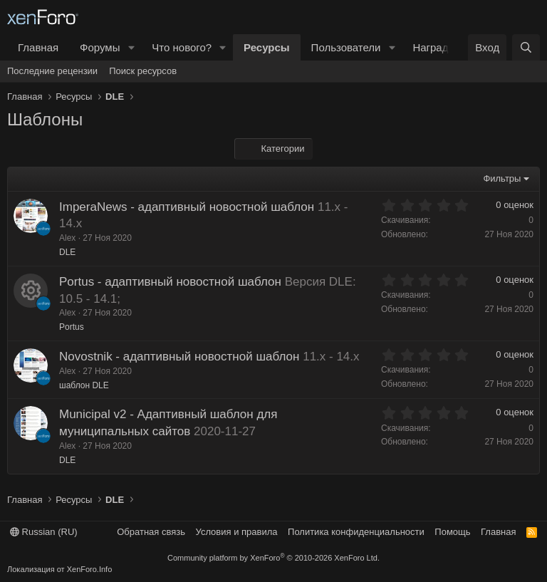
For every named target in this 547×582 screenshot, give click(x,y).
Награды (434, 47)
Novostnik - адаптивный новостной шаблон (179, 356)
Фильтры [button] (502, 178)
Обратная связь (151, 531)
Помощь (452, 531)
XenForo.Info (90, 569)
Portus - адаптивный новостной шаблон (170, 282)
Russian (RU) (44, 531)
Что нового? (182, 47)
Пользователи (346, 47)
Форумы (100, 47)
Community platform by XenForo (273, 558)
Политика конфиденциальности (356, 531)
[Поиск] (526, 47)
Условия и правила (237, 531)
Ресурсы (267, 47)
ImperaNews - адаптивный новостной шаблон (186, 207)
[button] (131, 47)
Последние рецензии (52, 71)
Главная (38, 47)
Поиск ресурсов (143, 71)
